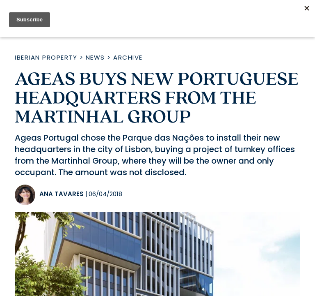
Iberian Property (46, 57)
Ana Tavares (61, 194)
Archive (128, 57)
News (95, 57)
